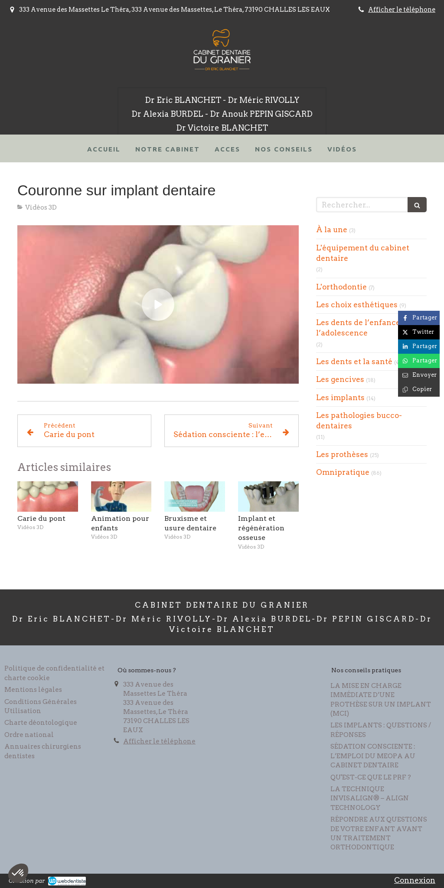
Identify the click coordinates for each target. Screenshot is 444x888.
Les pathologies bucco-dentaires (359, 420)
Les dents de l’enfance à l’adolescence (361, 327)
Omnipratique (342, 472)
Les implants (340, 397)
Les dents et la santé (354, 361)
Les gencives (340, 379)
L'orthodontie (341, 287)
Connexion (414, 880)
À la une (331, 229)
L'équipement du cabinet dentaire (362, 253)
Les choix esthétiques (357, 304)
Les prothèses (342, 454)
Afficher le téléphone (401, 9)
